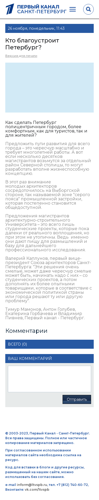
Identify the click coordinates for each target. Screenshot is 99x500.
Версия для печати (21, 56)
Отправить (77, 399)
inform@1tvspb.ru (32, 485)
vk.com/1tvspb (37, 490)
